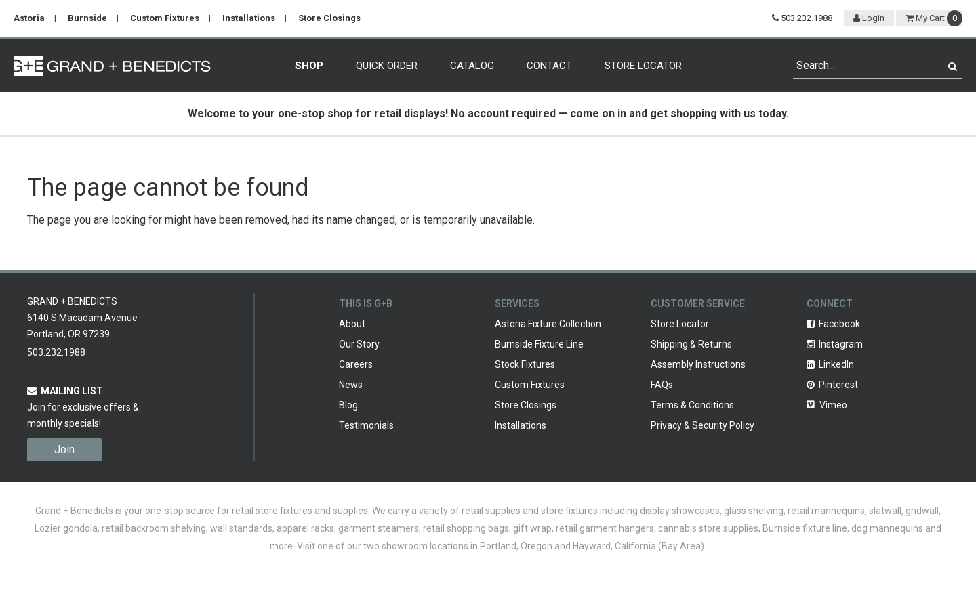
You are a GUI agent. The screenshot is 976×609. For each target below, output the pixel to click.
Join (64, 449)
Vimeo (827, 405)
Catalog (472, 66)
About (352, 323)
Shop (309, 66)
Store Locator (643, 66)
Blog (348, 405)
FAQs (662, 384)
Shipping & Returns (691, 344)
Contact (549, 66)
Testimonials (366, 425)
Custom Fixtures (164, 18)
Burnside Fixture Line (539, 344)
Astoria (29, 18)
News (351, 384)
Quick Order (387, 66)
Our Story (359, 344)
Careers (356, 364)
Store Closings (329, 18)
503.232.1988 (802, 18)
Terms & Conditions (692, 405)
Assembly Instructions (698, 364)
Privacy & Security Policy (702, 425)
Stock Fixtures (525, 364)
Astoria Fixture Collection (548, 323)
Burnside (87, 18)
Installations (248, 18)
